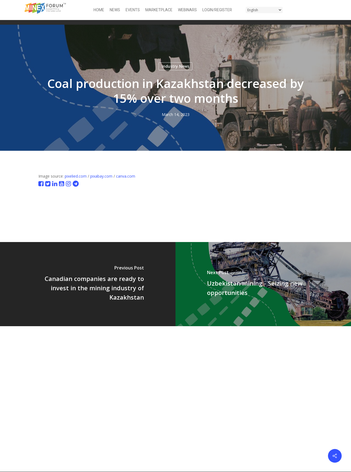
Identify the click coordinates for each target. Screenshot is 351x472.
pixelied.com (76, 176)
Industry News (175, 66)
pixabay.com (101, 176)
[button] (323, 10)
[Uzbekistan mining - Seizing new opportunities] (263, 284)
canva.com (125, 176)
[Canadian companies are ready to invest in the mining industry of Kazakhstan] (88, 284)
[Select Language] (264, 10)
